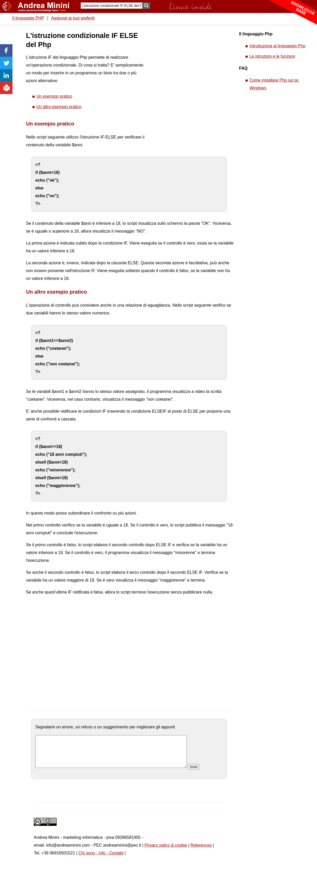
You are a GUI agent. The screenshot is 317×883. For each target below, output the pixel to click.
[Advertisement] (185, 109)
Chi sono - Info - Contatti (100, 859)
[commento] (111, 754)
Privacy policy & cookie (165, 851)
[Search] (111, 5)
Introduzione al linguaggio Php (277, 46)
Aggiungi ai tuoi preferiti (73, 18)
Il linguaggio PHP (28, 18)
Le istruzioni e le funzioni (272, 56)
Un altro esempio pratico (58, 106)
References (201, 851)
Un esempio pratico (54, 96)
